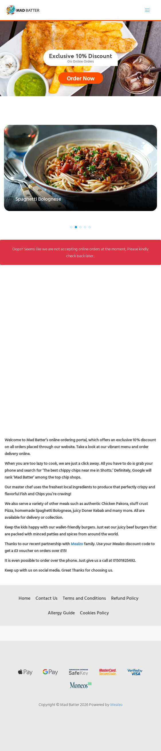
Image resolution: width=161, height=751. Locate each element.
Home (24, 598)
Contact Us (47, 598)
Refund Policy (124, 598)
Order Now (81, 78)
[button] (71, 227)
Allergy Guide (61, 612)
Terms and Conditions (84, 598)
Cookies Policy (94, 612)
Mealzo (77, 544)
